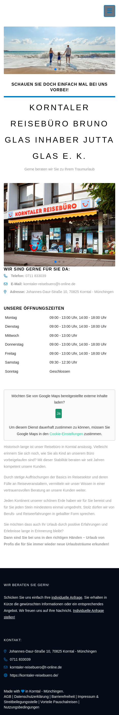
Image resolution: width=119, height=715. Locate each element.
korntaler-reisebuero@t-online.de (49, 284)
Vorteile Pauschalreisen (59, 702)
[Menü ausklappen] (109, 11)
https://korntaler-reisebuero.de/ (34, 675)
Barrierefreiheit (63, 697)
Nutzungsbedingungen (21, 707)
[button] (55, 69)
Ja (59, 413)
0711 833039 (35, 276)
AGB (7, 697)
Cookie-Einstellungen (66, 434)
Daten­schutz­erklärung (31, 697)
